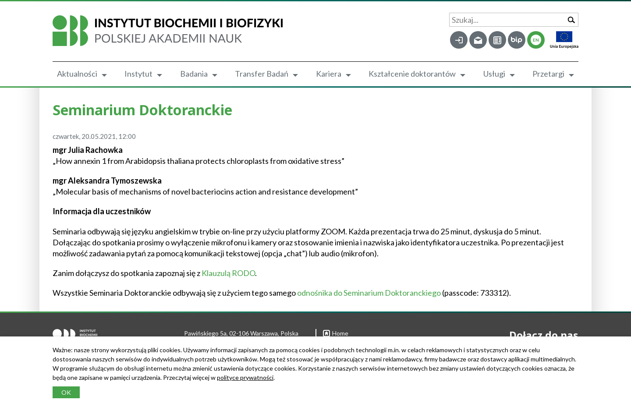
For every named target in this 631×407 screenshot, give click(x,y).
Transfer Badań (261, 73)
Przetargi (548, 73)
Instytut (138, 73)
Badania (194, 73)
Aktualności (77, 73)
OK (66, 392)
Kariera (328, 73)
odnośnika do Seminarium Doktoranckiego (369, 292)
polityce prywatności (245, 377)
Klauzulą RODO (228, 273)
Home (335, 333)
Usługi (494, 73)
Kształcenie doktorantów (412, 73)
